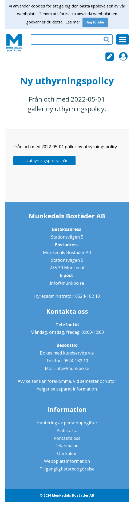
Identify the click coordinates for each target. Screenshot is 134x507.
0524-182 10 (87, 296)
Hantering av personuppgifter (67, 423)
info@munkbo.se (67, 283)
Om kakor (67, 453)
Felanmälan (67, 446)
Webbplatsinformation (67, 461)
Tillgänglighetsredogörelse (67, 469)
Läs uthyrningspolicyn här (44, 160)
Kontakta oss (67, 438)
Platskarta (67, 430)
